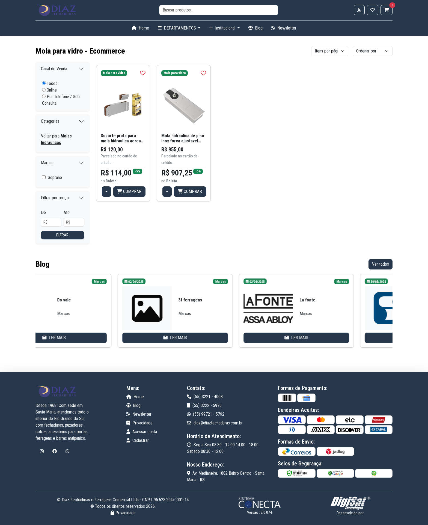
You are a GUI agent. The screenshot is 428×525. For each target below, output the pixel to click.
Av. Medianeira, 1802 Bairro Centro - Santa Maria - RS (225, 476)
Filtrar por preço (55, 197)
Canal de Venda (54, 68)
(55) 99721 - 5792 (205, 414)
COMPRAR (129, 191)
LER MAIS (93, 337)
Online (49, 90)
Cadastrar (137, 440)
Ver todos (380, 264)
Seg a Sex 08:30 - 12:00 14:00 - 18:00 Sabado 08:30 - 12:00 (222, 448)
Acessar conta (141, 431)
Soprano (55, 177)
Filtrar (62, 235)
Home (140, 28)
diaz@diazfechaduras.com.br (215, 423)
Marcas (47, 162)
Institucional (222, 28)
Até (67, 212)
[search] (218, 10)
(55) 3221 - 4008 (205, 396)
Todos (49, 83)
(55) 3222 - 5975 (204, 405)
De (43, 212)
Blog (255, 28)
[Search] (218, 10)
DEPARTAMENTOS (177, 28)
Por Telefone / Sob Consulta (61, 100)
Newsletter (283, 28)
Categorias (50, 121)
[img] (142, 73)
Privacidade (139, 423)
